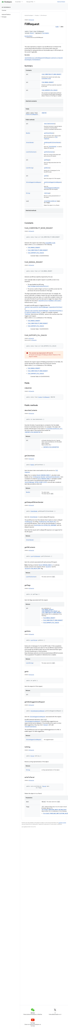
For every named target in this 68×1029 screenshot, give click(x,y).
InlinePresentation (30, 726)
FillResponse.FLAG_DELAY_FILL (47, 521)
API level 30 (31, 705)
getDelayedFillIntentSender (52, 142)
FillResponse (28, 521)
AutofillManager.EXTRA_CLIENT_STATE (36, 482)
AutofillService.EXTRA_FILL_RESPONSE (45, 525)
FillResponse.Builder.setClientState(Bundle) (46, 477)
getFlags (46, 160)
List (27, 152)
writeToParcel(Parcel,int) (54, 428)
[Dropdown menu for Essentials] (23, 2)
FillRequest (34, 114)
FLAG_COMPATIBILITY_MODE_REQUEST (51, 74)
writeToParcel (48, 201)
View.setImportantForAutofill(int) (38, 286)
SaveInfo (48, 566)
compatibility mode (46, 78)
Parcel (55, 201)
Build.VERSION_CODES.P (43, 475)
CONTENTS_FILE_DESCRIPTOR (32, 432)
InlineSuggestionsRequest (33, 182)
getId (45, 175)
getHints (46, 168)
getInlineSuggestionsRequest (52, 182)
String (31, 168)
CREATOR (44, 113)
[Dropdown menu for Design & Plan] (35, 2)
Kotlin (57, 26)
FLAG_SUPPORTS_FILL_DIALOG (49, 90)
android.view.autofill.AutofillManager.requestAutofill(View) (43, 307)
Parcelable (45, 33)
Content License (62, 822)
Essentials (18, 1)
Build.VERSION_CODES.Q (45, 565)
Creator (28, 114)
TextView (27, 314)
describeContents (49, 123)
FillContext (32, 152)
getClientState (48, 133)
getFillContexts (49, 152)
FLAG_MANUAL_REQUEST (48, 82)
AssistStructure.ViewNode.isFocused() (50, 300)
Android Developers (29, 15)
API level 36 (34, 340)
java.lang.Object (28, 36)
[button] (9, 17)
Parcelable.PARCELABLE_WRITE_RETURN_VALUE (54, 809)
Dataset (45, 725)
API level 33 (31, 338)
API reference (6, 7)
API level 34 (31, 634)
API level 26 (31, 19)
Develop (37, 15)
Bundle (28, 133)
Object (32, 33)
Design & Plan (29, 1)
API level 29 (31, 231)
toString (46, 193)
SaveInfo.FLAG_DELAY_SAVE (32, 568)
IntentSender (30, 142)
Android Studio (61, 1)
